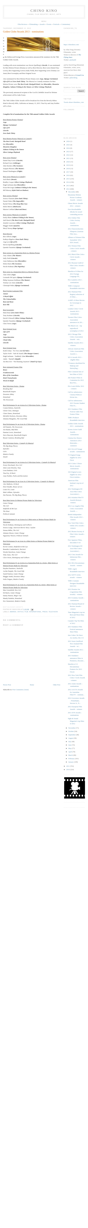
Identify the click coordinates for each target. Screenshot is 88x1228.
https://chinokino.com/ (71, 45)
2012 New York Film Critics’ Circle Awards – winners (76, 677)
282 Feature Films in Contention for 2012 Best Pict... (76, 380)
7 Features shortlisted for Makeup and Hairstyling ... (76, 365)
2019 (68, 165)
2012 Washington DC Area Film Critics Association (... (75, 491)
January (71, 762)
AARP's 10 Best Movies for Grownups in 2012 (76, 302)
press (45, 611)
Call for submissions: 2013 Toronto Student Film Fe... (76, 403)
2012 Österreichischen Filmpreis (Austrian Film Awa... (75, 231)
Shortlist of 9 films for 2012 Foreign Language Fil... (75, 273)
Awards (42, 24)
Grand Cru (80, 75)
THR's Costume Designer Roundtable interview (76, 583)
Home (32, 685)
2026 (68, 141)
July (70, 742)
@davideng (73, 78)
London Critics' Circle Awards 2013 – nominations (75, 311)
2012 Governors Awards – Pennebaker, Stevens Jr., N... (76, 700)
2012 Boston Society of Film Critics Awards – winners (76, 534)
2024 (68, 148)
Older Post (56, 685)
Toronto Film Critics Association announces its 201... (75, 319)
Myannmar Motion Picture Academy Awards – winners (75, 197)
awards (13, 611)
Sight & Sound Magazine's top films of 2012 (76, 721)
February (71, 759)
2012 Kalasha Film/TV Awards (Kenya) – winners (76, 500)
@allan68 (72, 60)
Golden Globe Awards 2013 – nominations (23, 31)
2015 (68, 179)
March (70, 755)
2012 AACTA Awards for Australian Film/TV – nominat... (76, 692)
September (72, 735)
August (71, 738)
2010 (68, 769)
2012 (68, 189)
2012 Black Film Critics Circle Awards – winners (76, 256)
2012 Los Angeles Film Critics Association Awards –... (76, 508)
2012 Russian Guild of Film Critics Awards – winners (76, 265)
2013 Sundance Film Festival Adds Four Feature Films (75, 411)
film (26, 611)
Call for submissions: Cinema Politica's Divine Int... (75, 394)
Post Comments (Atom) (20, 690)
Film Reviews (22, 24)
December (72, 192)
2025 (68, 145)
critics (20, 611)
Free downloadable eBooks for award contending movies (75, 211)
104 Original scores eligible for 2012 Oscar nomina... (74, 474)
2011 (68, 766)
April (70, 752)
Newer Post (7, 685)
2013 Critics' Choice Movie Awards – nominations (75, 466)
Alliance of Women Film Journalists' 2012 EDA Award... (76, 239)
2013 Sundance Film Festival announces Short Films (75, 629)
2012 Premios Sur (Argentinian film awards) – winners (75, 591)
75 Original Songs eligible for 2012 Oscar (74, 457)
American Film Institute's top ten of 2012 (75, 483)
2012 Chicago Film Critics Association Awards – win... (75, 336)
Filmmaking (33, 24)
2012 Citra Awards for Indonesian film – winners (75, 557)
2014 (68, 182)
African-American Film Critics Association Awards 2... (76, 351)
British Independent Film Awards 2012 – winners (76, 517)
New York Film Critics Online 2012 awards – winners (76, 525)
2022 (68, 155)
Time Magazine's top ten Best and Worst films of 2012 (76, 614)
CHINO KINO (44, 11)
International (35, 611)
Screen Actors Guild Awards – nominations (75, 432)
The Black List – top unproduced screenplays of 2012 (76, 328)
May (70, 748)
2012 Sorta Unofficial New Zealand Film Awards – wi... (75, 643)
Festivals (56, 24)
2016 (68, 175)
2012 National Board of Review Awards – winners (76, 606)
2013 (68, 186)
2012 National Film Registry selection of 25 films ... (76, 294)
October (71, 731)
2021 (68, 158)
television (53, 611)
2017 (68, 172)
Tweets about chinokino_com (74, 102)
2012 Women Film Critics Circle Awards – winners (76, 248)
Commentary (65, 24)
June (70, 745)
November (72, 728)
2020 (68, 162)
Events (49, 24)
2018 (68, 169)
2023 (68, 152)
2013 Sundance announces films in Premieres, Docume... (76, 658)
